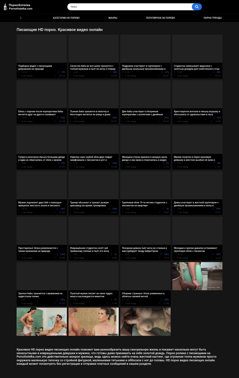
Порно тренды (213, 18)
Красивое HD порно (21, 18)
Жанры (112, 18)
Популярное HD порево (160, 18)
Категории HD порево (66, 18)
